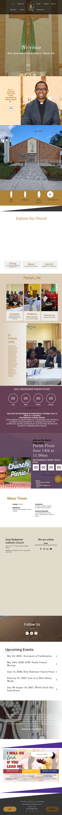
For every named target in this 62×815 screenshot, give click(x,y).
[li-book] (39, 197)
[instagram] (44, 549)
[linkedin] (47, 549)
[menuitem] (13, 4)
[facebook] (40, 549)
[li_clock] (11, 197)
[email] (30, 811)
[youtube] (50, 549)
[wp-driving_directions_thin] (25, 197)
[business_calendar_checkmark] (50, 197)
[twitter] (37, 811)
